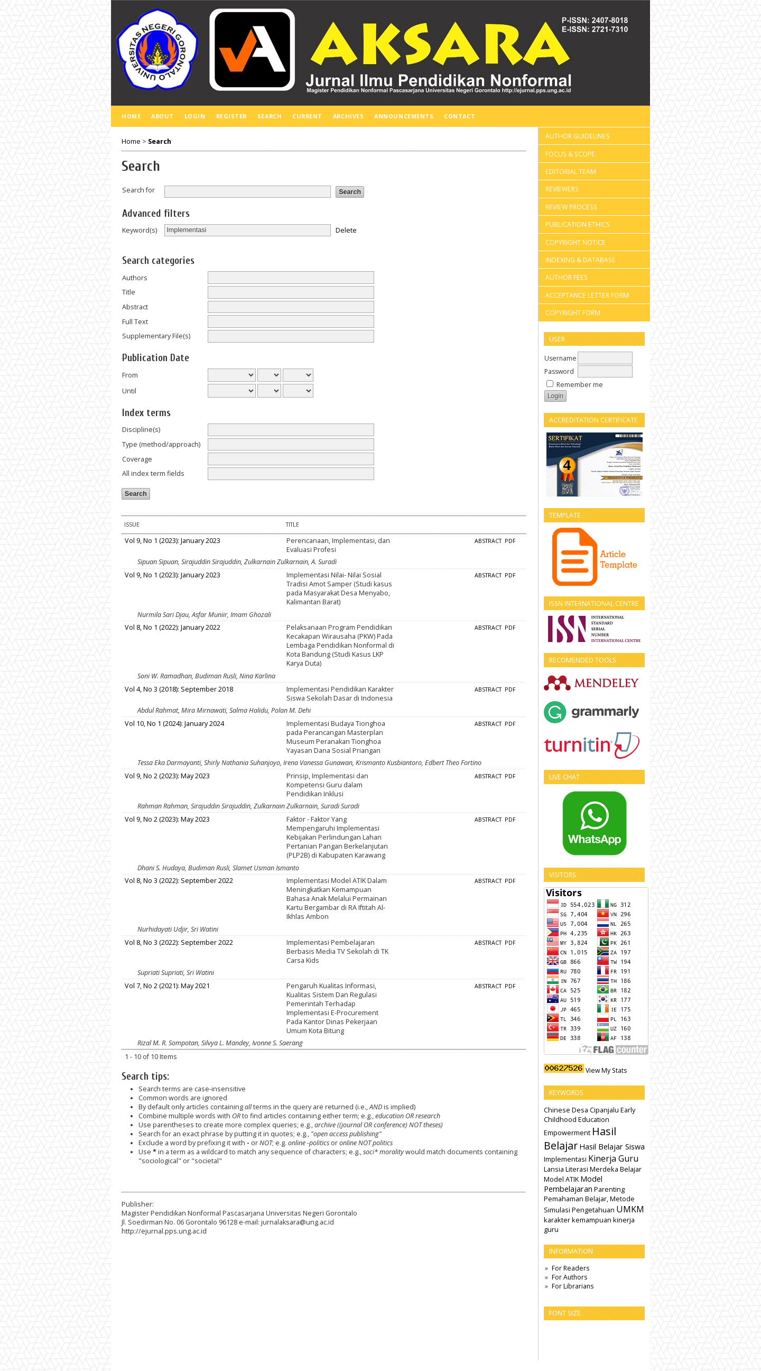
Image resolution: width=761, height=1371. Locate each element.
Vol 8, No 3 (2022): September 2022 (179, 880)
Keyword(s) (139, 230)
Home (131, 116)
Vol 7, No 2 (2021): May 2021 (167, 985)
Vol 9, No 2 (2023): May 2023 (167, 775)
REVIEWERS (562, 189)
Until (129, 391)
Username (560, 358)
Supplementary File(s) (156, 336)
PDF (510, 541)
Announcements (403, 116)
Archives (348, 116)
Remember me (579, 384)
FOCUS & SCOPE (570, 154)
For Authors (569, 1277)
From (130, 375)
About (162, 116)
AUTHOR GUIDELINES (577, 136)
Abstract (135, 306)
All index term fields (153, 473)
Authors (134, 277)
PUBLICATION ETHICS (577, 224)
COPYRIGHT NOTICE (575, 242)
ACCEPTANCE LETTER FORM (587, 295)
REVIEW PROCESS (571, 207)
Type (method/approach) (161, 444)
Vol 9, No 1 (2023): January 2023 (172, 540)
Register (231, 116)
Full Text (135, 321)
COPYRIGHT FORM (572, 312)
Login (195, 116)
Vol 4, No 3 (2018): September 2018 (179, 689)
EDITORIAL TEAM (570, 171)
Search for (138, 190)
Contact (459, 116)
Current (307, 116)
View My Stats (606, 1070)
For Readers (570, 1268)
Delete (346, 229)
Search (269, 116)
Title (128, 292)
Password (559, 371)
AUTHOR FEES (566, 277)
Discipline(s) (141, 429)
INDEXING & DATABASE (580, 259)
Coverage (137, 459)
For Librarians (572, 1286)
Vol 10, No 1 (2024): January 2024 (174, 723)
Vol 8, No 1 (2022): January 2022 (172, 627)
